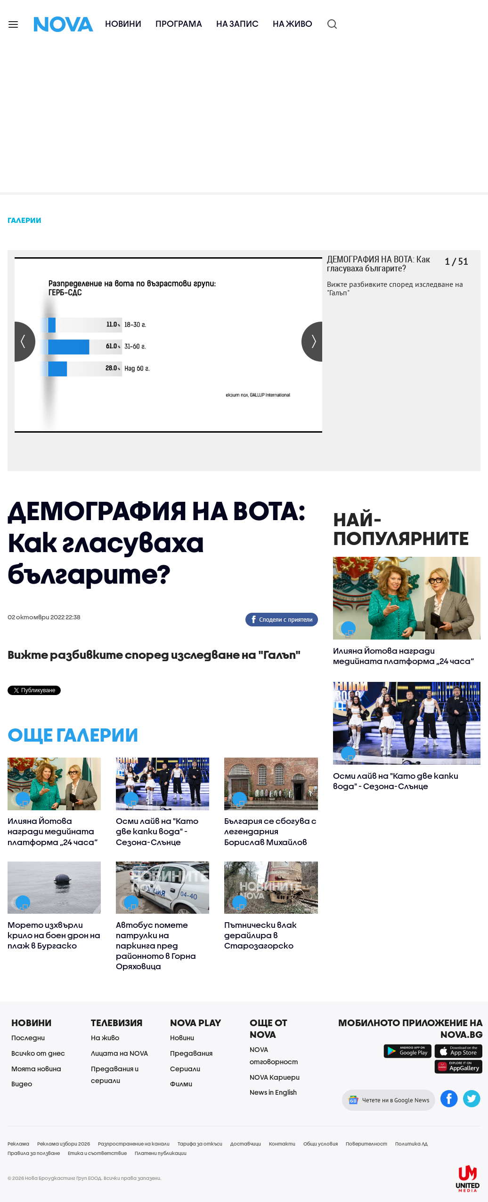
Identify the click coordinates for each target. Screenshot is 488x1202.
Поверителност (366, 1144)
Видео (21, 1084)
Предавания (191, 1053)
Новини (123, 24)
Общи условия (320, 1144)
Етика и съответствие (97, 1153)
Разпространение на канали (134, 1144)
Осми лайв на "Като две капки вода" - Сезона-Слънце (157, 831)
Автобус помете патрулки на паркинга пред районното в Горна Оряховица (156, 945)
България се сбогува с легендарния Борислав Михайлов (270, 831)
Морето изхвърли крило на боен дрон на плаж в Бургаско (54, 935)
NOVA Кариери (275, 1077)
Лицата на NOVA (119, 1053)
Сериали (185, 1069)
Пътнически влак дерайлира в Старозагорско (260, 935)
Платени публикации (161, 1153)
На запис (237, 24)
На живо (292, 24)
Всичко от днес (38, 1053)
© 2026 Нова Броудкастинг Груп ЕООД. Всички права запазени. (85, 1178)
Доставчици (245, 1144)
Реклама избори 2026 (63, 1144)
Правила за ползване (34, 1153)
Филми (181, 1084)
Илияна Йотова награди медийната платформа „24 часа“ (53, 831)
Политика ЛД (411, 1144)
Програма (178, 24)
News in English (273, 1092)
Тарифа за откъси (200, 1144)
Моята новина (36, 1069)
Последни (28, 1038)
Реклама (18, 1144)
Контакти (282, 1144)
